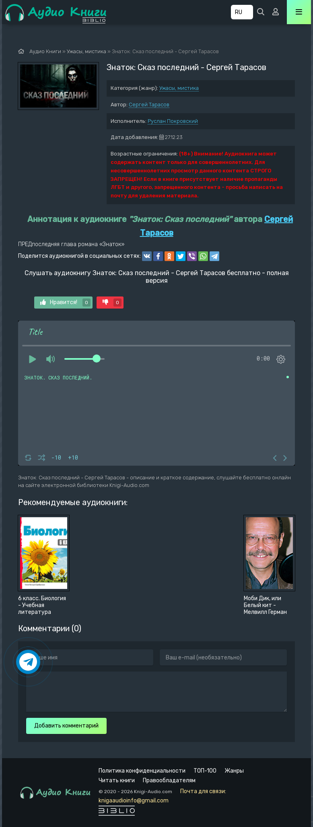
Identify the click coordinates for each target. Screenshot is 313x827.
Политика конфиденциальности (142, 770)
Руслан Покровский (173, 121)
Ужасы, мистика (179, 88)
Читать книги (117, 780)
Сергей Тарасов (149, 105)
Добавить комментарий (66, 725)
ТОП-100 (205, 770)
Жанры (234, 770)
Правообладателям (169, 780)
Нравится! (65, 302)
